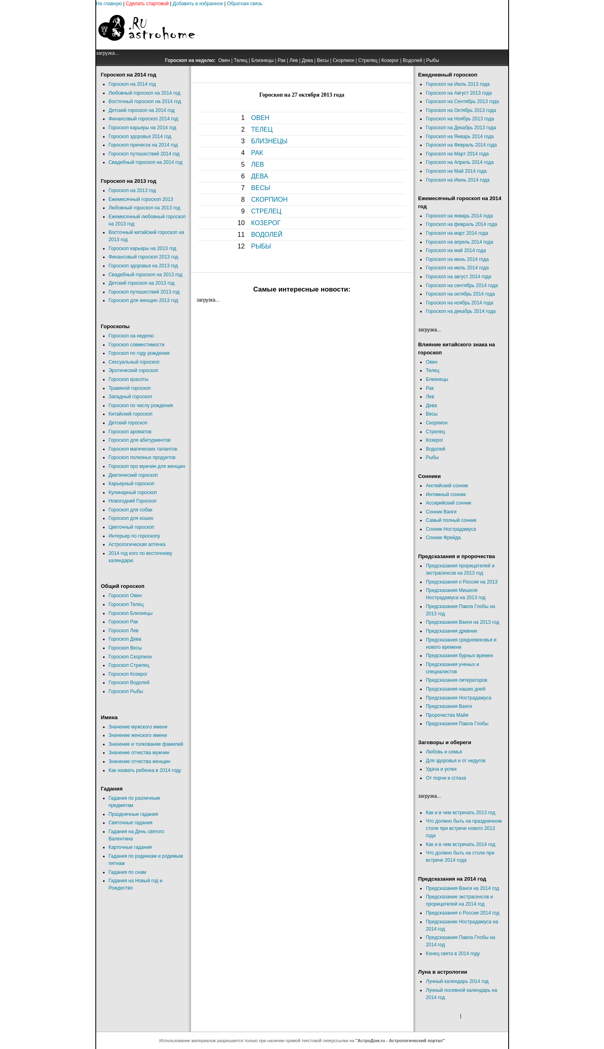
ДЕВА (259, 176)
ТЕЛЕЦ (261, 129)
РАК (257, 152)
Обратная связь (244, 3)
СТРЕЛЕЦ (266, 211)
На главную (109, 3)
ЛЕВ (257, 164)
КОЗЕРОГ (265, 222)
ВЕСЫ (260, 187)
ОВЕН (260, 117)
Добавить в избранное (198, 3)
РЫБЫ (261, 246)
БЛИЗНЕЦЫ (269, 141)
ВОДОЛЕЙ (266, 234)
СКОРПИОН (269, 199)
